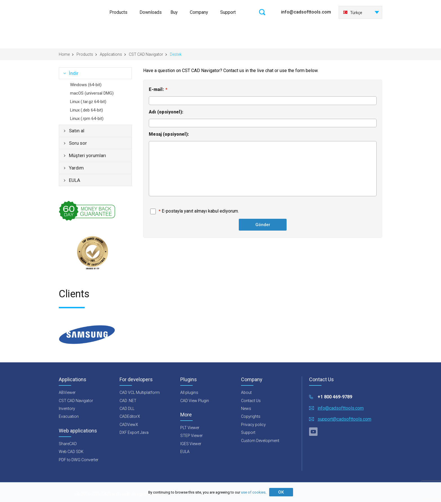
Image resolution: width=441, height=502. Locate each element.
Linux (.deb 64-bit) (86, 110)
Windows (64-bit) (86, 84)
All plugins (189, 392)
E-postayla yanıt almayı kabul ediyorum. (200, 211)
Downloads (151, 12)
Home (64, 54)
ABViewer (67, 392)
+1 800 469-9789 (335, 397)
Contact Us (251, 400)
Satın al (76, 130)
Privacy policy (253, 424)
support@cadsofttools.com (344, 419)
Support (228, 12)
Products (118, 12)
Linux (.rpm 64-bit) (87, 118)
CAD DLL (127, 408)
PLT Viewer (189, 427)
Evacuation (69, 416)
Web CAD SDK (71, 451)
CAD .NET (128, 400)
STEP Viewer (191, 435)
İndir (73, 73)
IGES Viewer (190, 443)
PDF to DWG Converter (78, 460)
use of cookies (253, 492)
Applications (111, 54)
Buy (174, 12)
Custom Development (260, 440)
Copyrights (250, 416)
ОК (281, 492)
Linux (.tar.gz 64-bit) (88, 101)
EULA (74, 180)
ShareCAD (68, 443)
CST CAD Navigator (146, 54)
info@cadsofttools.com (306, 12)
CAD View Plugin (194, 400)
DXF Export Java (134, 432)
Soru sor (78, 143)
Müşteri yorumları (87, 155)
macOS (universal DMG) (92, 93)
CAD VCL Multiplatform (140, 392)
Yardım (76, 168)
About (246, 392)
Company (199, 12)
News (246, 408)
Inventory (67, 408)
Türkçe (352, 12)
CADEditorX (130, 416)
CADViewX (129, 424)
